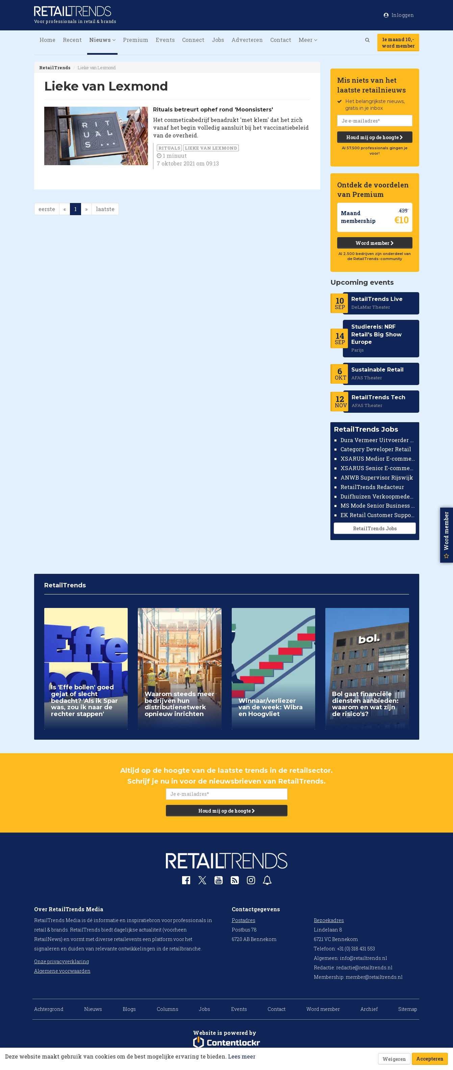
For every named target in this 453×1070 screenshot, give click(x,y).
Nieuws (93, 1009)
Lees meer (241, 1056)
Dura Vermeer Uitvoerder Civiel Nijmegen (378, 439)
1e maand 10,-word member (398, 42)
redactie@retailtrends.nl (364, 967)
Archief (369, 1009)
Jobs (218, 39)
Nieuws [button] (102, 39)
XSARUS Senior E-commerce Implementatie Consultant (378, 468)
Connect (193, 39)
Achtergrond (49, 1009)
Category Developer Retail (376, 449)
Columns (167, 1009)
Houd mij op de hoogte (374, 137)
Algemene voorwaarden (62, 971)
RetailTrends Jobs (375, 528)
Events (165, 39)
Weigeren (394, 1059)
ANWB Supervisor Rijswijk (377, 477)
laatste (105, 208)
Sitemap (407, 1009)
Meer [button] (308, 39)
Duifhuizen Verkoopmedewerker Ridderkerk (378, 496)
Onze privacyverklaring (61, 961)
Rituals (169, 148)
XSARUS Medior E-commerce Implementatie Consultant (378, 458)
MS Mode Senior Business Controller (378, 505)
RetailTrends (54, 67)
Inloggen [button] (399, 15)
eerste (47, 208)
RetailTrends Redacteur (372, 486)
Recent (72, 39)
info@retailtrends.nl (363, 958)
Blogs (129, 1009)
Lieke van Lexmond (211, 148)
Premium (135, 39)
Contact (280, 39)
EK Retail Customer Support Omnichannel (378, 514)
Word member (374, 243)
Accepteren (430, 1058)
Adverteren (247, 39)
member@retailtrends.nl (374, 977)
